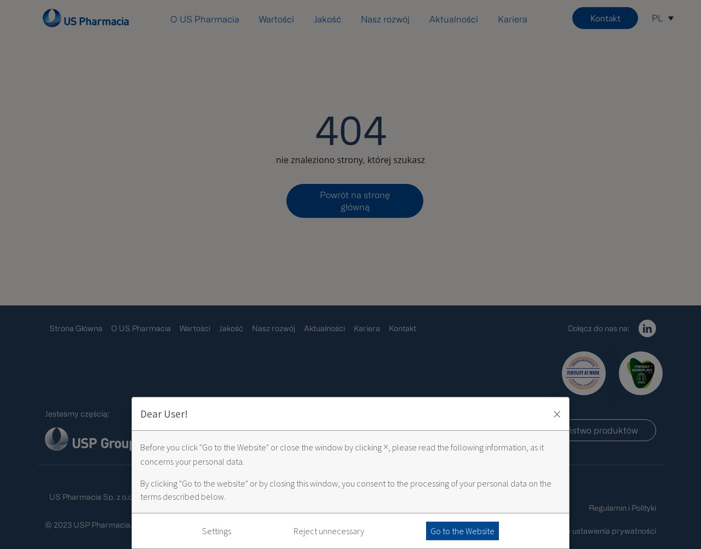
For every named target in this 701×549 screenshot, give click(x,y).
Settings (216, 530)
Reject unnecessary (329, 530)
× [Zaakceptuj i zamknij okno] (557, 414)
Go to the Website (462, 530)
